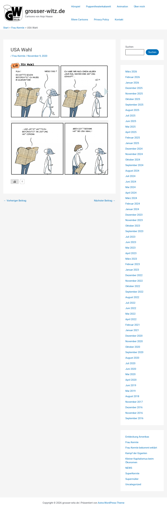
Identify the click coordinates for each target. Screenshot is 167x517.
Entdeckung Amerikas (137, 436)
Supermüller (131, 479)
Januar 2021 (132, 330)
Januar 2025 (132, 143)
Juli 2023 (130, 236)
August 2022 (132, 297)
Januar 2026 (132, 82)
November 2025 (134, 93)
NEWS (128, 467)
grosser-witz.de (45, 11)
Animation (120, 6)
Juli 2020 (130, 363)
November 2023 (134, 220)
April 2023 (131, 253)
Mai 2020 (130, 374)
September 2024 (134, 165)
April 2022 (131, 319)
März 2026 (131, 71)
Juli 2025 (130, 115)
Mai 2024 (130, 187)
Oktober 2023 (132, 225)
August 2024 (132, 170)
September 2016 (134, 418)
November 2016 (134, 412)
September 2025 (134, 104)
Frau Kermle (18, 55)
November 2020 (134, 341)
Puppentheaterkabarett (97, 6)
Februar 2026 (132, 77)
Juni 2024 (130, 181)
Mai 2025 (130, 126)
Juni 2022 (130, 308)
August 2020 (132, 357)
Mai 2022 (130, 313)
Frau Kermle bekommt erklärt (141, 447)
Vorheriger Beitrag (15, 200)
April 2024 (131, 192)
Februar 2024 (132, 203)
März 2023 (131, 258)
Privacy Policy (99, 19)
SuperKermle (132, 473)
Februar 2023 (132, 264)
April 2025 (131, 132)
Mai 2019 (130, 390)
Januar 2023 (132, 269)
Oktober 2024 (132, 159)
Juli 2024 (130, 176)
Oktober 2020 (132, 346)
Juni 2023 (130, 242)
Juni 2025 (130, 121)
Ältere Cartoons (79, 19)
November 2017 (134, 401)
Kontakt (117, 19)
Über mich (136, 6)
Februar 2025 (132, 137)
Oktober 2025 (132, 99)
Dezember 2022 (134, 275)
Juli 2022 (130, 302)
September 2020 (134, 352)
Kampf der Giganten (136, 453)
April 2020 (131, 379)
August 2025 (132, 110)
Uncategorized (133, 484)
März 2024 (131, 198)
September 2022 (134, 291)
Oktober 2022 (132, 286)
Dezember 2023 (134, 214)
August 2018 (132, 396)
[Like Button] (15, 181)
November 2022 (134, 280)
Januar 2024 (132, 209)
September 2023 (134, 231)
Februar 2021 (132, 324)
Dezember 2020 (134, 335)
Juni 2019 (130, 385)
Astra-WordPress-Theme (111, 502)
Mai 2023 (130, 247)
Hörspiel (75, 6)
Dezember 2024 (134, 148)
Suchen (129, 46)
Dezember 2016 (134, 407)
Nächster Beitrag (104, 200)
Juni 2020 (130, 368)
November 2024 (134, 154)
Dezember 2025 (134, 88)
